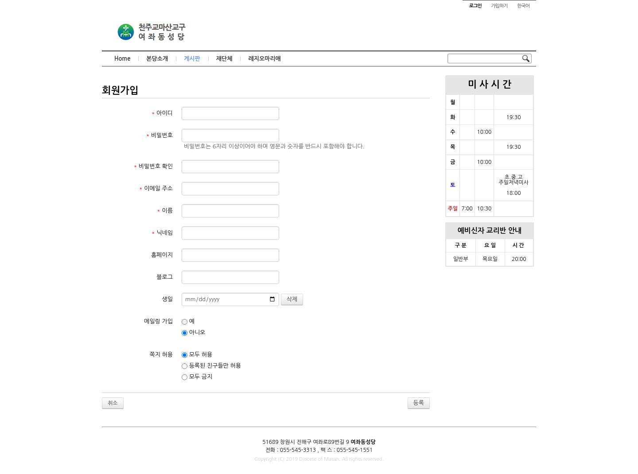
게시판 (192, 59)
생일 (167, 299)
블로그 (164, 277)
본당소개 (157, 59)
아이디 (162, 113)
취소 (113, 403)
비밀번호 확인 (153, 166)
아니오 (193, 333)
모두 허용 (197, 355)
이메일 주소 (156, 188)
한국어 (523, 6)
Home (122, 59)
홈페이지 (162, 255)
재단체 (224, 59)
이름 (165, 211)
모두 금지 (197, 377)
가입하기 (499, 6)
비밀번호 (159, 135)
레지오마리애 (264, 59)
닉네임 (162, 233)
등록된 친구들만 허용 (211, 366)
